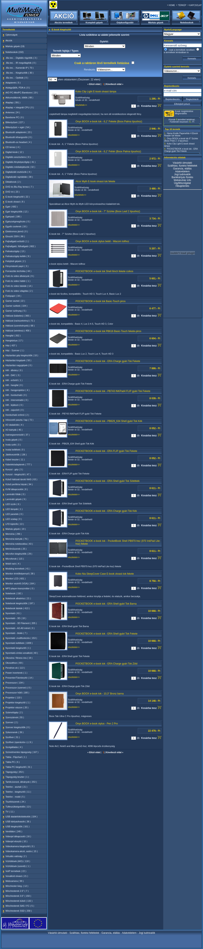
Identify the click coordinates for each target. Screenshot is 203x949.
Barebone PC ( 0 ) (15, 117)
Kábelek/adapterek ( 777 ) (19, 464)
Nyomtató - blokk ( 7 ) (16, 633)
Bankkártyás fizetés (182, 177)
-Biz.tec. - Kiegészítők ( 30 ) (20, 72)
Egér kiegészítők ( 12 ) (17, 211)
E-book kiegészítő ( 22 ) (18, 196)
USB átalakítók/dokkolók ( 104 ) (21, 816)
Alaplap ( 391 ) (13, 102)
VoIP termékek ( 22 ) (16, 871)
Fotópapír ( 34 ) (13, 296)
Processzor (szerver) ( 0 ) (18, 687)
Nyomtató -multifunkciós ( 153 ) (21, 638)
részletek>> (81, 105)
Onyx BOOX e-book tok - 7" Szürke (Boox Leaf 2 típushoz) (108, 211)
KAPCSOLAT (195, 5)
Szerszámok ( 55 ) (15, 717)
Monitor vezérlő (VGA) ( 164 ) (20, 583)
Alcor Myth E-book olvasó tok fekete (95, 181)
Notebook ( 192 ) (14, 593)
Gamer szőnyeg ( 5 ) (16, 311)
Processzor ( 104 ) (15, 682)
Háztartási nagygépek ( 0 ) (19, 365)
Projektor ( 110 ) (14, 697)
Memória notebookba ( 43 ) (19, 544)
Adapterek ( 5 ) (13, 82)
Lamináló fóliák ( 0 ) (15, 494)
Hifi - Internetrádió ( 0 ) (17, 400)
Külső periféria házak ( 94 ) (19, 484)
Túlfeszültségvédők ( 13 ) (18, 806)
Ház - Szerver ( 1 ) (15, 350)
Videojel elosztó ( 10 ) (17, 841)
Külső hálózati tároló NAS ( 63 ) (21, 479)
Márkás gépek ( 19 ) (16, 529)
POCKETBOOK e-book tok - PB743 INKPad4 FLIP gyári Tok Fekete (113, 391)
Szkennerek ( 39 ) (15, 732)
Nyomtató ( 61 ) (13, 613)
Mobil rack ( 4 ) (13, 563)
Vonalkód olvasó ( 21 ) (17, 876)
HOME (172, 5)
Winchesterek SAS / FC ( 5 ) (20, 906)
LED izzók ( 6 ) (13, 504)
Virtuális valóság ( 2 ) (16, 856)
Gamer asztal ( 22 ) (15, 301)
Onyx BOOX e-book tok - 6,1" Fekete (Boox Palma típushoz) (109, 121)
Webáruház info (182, 180)
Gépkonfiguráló (125, 22)
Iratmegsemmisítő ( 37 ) (18, 434)
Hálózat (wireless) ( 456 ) (18, 330)
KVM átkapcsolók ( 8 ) (17, 489)
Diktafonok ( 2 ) (13, 182)
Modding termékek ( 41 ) (18, 568)
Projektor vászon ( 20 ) (17, 707)
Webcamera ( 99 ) (15, 881)
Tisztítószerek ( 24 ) (15, 801)
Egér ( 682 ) (12, 206)
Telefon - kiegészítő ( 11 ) (18, 792)
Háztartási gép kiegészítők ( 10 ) (22, 355)
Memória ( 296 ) (14, 534)
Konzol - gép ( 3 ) (14, 469)
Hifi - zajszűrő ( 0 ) (15, 410)
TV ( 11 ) (10, 811)
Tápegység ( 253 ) (15, 772)
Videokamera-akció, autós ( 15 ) (22, 851)
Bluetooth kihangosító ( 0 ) (19, 137)
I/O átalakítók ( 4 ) (15, 425)
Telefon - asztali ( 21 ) (16, 787)
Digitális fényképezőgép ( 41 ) (21, 162)
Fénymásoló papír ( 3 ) (17, 266)
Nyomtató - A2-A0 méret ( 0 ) (20, 628)
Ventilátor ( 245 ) (14, 831)
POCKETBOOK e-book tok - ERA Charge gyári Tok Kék (106, 511)
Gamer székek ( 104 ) (17, 306)
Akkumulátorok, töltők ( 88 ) (19, 97)
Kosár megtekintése (184, 111)
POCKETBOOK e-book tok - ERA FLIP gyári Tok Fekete (106, 451)
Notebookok (186, 22)
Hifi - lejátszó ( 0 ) (14, 405)
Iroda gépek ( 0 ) (14, 439)
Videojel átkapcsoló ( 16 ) (18, 836)
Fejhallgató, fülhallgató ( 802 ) (21, 246)
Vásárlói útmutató (182, 162)
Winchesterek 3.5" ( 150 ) (18, 896)
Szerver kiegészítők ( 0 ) (18, 727)
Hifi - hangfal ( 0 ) (14, 385)
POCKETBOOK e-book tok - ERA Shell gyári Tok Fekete (107, 633)
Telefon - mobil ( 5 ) (15, 796)
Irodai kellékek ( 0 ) (15, 449)
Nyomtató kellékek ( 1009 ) (19, 643)
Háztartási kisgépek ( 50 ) (18, 360)
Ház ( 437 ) (11, 345)
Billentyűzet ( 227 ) (15, 122)
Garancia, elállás (182, 168)
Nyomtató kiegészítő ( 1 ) (18, 648)
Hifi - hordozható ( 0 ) (16, 395)
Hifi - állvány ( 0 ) (14, 370)
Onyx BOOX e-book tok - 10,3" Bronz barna (100, 693)
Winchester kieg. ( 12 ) (17, 886)
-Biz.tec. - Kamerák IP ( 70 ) (20, 68)
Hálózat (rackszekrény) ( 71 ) (20, 320)
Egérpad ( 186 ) (13, 216)
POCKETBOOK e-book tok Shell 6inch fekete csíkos (104, 271)
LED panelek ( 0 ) (14, 514)
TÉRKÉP (182, 5)
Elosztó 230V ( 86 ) (15, 236)
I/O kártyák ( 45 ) (14, 430)
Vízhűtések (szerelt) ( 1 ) (18, 866)
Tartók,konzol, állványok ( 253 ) (21, 782)
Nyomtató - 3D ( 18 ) (16, 618)
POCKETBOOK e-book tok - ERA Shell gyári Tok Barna (106, 603)
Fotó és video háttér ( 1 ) (18, 281)
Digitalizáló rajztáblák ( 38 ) (19, 177)
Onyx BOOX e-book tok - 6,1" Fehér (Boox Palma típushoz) (108, 151)
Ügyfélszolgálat (182, 183)
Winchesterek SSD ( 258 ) (19, 911)
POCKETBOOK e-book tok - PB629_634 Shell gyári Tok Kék (109, 421)
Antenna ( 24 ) (13, 112)
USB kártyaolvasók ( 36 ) (18, 821)
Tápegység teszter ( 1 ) (17, 777)
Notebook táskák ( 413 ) (18, 608)
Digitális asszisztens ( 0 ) (18, 157)
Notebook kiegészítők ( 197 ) (20, 603)
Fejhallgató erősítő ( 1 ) (17, 241)
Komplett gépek (94, 22)
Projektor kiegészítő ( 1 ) (18, 702)
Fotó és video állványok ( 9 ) (20, 276)
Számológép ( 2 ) (14, 712)
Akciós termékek (63, 22)
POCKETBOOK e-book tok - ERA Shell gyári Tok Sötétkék (108, 481)
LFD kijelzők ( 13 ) (15, 524)
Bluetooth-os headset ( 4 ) (19, 142)
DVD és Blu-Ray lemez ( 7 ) (20, 187)
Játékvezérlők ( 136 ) (16, 454)
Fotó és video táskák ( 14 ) (19, 286)
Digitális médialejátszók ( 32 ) (20, 167)
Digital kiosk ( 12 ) (15, 152)
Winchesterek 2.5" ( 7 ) (17, 891)
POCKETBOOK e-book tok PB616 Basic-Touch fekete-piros (108, 331)
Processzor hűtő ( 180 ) (17, 692)
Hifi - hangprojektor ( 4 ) (18, 390)
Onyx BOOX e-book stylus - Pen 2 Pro (97, 723)
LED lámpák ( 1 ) (14, 509)
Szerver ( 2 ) (12, 722)
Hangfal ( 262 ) (13, 335)
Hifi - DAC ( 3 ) (13, 375)
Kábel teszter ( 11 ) (15, 459)
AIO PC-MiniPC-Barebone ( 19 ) (22, 92)
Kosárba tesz (151, 105)
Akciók (9, 40)
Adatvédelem (182, 171)
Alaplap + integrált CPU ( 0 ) (20, 107)
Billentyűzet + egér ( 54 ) (18, 127)
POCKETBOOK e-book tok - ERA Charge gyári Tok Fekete (108, 361)
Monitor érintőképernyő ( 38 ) (20, 573)
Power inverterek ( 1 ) (16, 673)
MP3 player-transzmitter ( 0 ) (20, 588)
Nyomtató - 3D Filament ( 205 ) (21, 623)
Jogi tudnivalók (182, 174)
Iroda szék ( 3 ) (13, 444)
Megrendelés (181, 113)
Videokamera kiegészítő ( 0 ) (20, 846)
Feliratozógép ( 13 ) (15, 251)
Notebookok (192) (15, 52)
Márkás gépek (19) (15, 46)
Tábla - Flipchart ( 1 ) (16, 757)
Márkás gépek (155, 22)
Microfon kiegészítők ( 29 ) (19, 553)
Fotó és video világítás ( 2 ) (19, 291)
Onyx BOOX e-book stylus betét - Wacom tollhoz (102, 241)
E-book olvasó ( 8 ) (15, 201)
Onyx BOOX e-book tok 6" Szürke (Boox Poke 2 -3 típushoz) (181, 139)
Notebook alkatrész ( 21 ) (18, 598)
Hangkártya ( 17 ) (14, 340)
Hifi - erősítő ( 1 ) (14, 380)
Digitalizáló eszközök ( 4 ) (18, 172)
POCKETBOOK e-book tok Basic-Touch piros (101, 301)
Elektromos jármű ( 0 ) (17, 231)
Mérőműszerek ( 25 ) (16, 549)
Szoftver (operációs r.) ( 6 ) (19, 742)
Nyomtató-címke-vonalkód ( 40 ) (22, 653)
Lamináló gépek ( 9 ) (16, 499)
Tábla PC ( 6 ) (13, 762)
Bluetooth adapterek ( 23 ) (19, 132)
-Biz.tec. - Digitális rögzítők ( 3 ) (21, 58)
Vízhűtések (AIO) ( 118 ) (18, 861)
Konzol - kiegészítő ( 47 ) (18, 474)
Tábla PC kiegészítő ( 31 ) (19, 767)
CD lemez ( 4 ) (13, 147)
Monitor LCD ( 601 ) (16, 578)
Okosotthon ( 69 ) (14, 663)
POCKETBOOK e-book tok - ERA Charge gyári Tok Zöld (107, 663)
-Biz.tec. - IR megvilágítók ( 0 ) (21, 63)
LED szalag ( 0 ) (14, 519)
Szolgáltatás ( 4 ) (14, 747)
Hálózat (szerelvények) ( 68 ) (20, 325)
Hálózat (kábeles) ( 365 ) (18, 315)
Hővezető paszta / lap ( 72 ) (20, 420)
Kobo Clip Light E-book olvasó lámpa (96, 91)
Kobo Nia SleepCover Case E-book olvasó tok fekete (105, 573)
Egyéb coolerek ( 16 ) (16, 226)
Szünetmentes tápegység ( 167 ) (22, 752)
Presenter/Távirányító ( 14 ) (19, 677)
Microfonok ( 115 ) (15, 558)
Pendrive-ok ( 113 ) (15, 668)
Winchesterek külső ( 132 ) (19, 901)
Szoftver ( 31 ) (13, 737)
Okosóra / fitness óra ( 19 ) (19, 658)
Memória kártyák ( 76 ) (17, 539)
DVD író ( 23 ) (13, 192)
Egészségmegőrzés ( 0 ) (18, 221)
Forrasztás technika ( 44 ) (18, 271)
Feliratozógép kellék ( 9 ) (18, 256)
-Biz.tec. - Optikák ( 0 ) (17, 77)
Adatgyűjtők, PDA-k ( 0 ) (18, 87)
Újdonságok (12, 34)
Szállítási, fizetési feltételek (182, 165)
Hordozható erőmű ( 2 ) (17, 415)
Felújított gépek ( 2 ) (16, 261)
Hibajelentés (182, 186)
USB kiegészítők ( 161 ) (18, 826)
